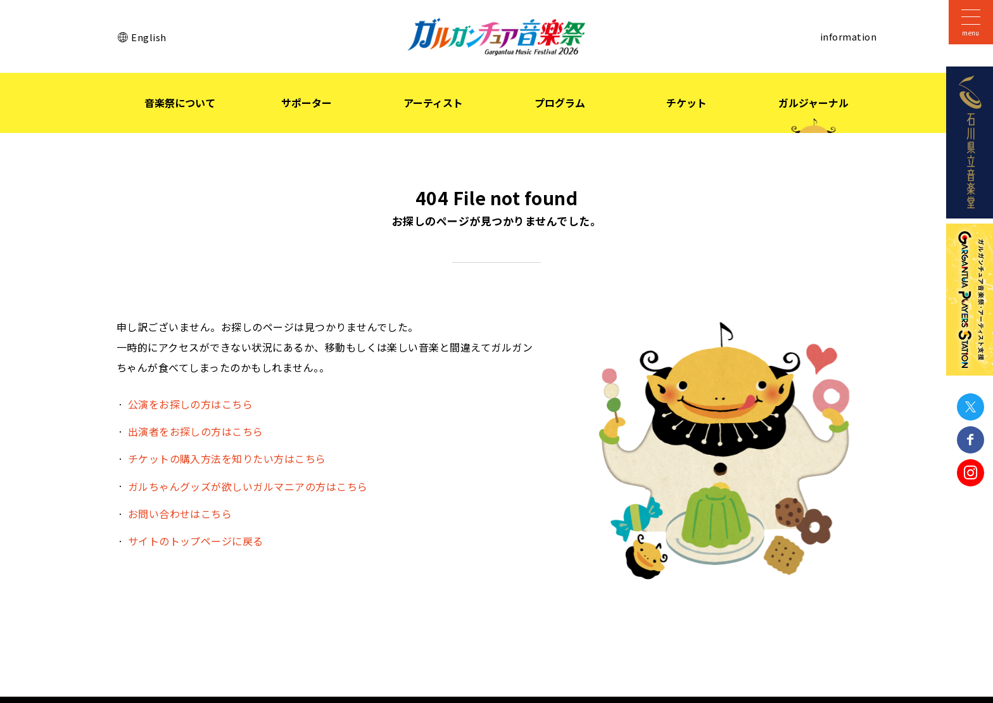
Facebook (970, 439)
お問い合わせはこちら (180, 513)
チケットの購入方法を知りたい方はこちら (227, 458)
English (148, 36)
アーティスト (433, 102)
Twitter (970, 407)
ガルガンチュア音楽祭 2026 (496, 36)
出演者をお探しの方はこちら (195, 431)
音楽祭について (179, 102)
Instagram (970, 472)
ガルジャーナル (813, 102)
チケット (686, 102)
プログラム (559, 102)
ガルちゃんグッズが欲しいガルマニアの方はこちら (248, 486)
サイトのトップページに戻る (195, 540)
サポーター (306, 102)
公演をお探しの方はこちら (190, 404)
